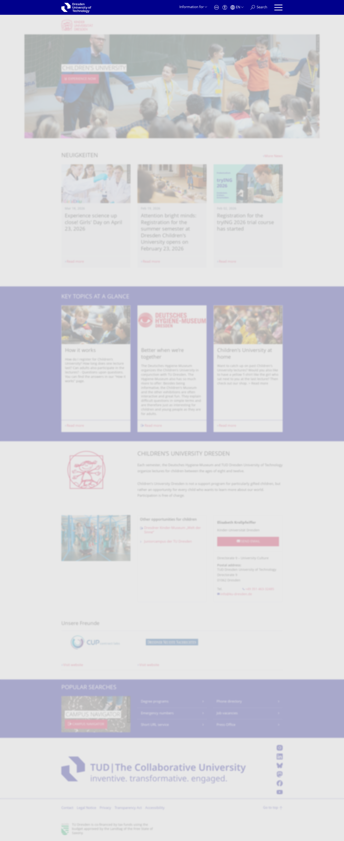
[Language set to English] (236, 7)
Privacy (105, 808)
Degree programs (155, 701)
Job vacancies (227, 713)
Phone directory (229, 701)
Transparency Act (128, 808)
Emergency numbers (157, 713)
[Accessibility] (224, 7)
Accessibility (155, 808)
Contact (67, 808)
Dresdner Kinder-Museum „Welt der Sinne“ (172, 530)
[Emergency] (216, 7)
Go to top (270, 808)
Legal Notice (86, 808)
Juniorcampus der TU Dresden (168, 542)
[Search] (258, 7)
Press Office (225, 725)
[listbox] (172, 368)
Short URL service (155, 725)
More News (273, 156)
